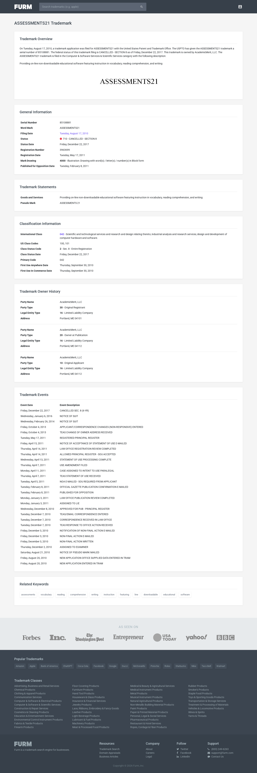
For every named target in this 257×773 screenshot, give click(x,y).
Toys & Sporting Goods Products (206, 697)
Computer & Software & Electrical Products (38, 701)
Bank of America (49, 666)
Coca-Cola (83, 666)
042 (62, 234)
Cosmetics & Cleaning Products (31, 712)
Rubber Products (197, 686)
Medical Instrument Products (146, 689)
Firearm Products (24, 727)
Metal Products (138, 693)
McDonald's (139, 666)
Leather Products (82, 712)
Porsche (155, 666)
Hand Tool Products (83, 693)
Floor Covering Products (85, 686)
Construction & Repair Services (31, 708)
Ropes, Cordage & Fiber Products (148, 727)
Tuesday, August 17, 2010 (74, 133)
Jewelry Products (82, 704)
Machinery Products (83, 723)
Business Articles (108, 756)
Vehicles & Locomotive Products (206, 708)
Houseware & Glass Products (88, 697)
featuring (124, 594)
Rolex (167, 666)
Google (112, 666)
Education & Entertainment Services (34, 715)
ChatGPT (67, 666)
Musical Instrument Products (146, 697)
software (185, 594)
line (136, 594)
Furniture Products (82, 689)
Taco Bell (206, 666)
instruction (109, 594)
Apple (32, 666)
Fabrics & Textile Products (28, 723)
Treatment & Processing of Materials (208, 704)
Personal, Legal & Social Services (148, 715)
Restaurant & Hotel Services (145, 723)
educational (169, 594)
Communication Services (28, 697)
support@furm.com (220, 752)
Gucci (125, 666)
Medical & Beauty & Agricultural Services (152, 686)
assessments (28, 594)
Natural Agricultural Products (146, 701)
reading (61, 594)
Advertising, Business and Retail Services (36, 686)
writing (94, 594)
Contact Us (216, 756)
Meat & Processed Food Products (90, 727)
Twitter (182, 749)
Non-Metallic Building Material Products (152, 704)
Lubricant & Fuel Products (86, 719)
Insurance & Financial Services (89, 701)
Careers (150, 752)
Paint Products (138, 708)
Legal (149, 756)
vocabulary (46, 594)
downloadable (151, 594)
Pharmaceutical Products (144, 719)
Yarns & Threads (197, 715)
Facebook (99, 666)
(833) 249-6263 (218, 749)
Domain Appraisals (109, 752)
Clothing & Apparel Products (30, 693)
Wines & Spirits (196, 712)
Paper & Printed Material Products (149, 712)
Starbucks (181, 666)
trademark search (35, 749)
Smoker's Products (198, 689)
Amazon (20, 666)
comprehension (78, 594)
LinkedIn (183, 756)
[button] (240, 6)
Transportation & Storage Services (207, 701)
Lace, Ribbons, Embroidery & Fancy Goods (95, 708)
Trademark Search (109, 749)
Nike (194, 666)
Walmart (220, 666)
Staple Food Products (200, 693)
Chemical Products (24, 689)
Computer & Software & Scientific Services (37, 704)
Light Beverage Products (86, 715)
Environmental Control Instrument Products (38, 719)
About (149, 749)
